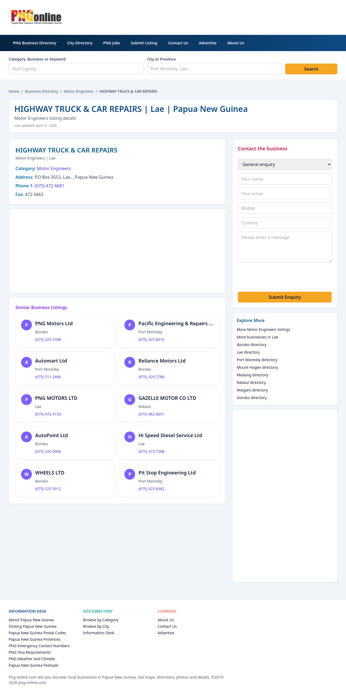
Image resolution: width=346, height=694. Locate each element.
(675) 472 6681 (49, 186)
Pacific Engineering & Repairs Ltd (177, 323)
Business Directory (41, 91)
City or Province (161, 59)
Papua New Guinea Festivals (33, 665)
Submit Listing (144, 42)
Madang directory (252, 374)
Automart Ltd (51, 360)
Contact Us (178, 42)
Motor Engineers (79, 91)
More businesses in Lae (257, 337)
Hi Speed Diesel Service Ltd (170, 435)
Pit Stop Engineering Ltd (167, 472)
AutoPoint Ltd (51, 435)
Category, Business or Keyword (37, 59)
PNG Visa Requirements (30, 652)
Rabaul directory (251, 382)
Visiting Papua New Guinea (32, 626)
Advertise (208, 42)
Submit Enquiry (285, 297)
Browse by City (96, 626)
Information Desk (98, 632)
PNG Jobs (111, 42)
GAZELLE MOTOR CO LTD (167, 398)
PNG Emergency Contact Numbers (39, 645)
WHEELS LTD (49, 472)
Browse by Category (101, 619)
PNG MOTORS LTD (56, 398)
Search (311, 69)
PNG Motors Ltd (54, 323)
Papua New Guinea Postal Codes (37, 632)
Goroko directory (252, 397)
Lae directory (248, 352)
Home (14, 91)
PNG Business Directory (34, 42)
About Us (235, 42)
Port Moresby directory (257, 359)
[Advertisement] (239, 16)
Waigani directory (252, 390)
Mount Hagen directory (257, 367)
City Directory (79, 42)
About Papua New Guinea (31, 619)
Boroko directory (252, 344)
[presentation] (279, 277)
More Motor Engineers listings (263, 329)
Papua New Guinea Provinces (34, 639)
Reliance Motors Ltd (162, 360)
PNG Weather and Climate (32, 658)
